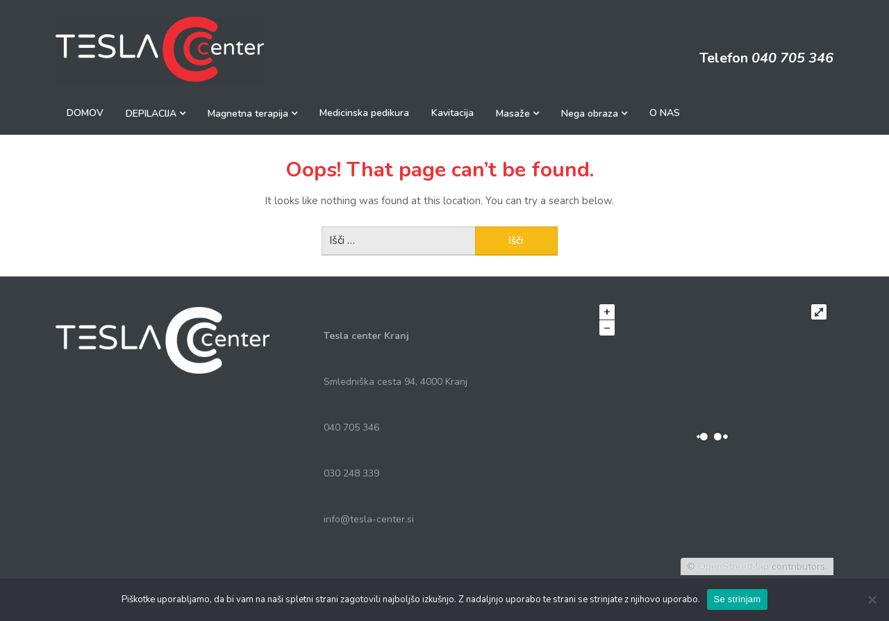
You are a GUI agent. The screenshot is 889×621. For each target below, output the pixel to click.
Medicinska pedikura (364, 112)
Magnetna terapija (248, 113)
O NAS (664, 112)
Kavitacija (452, 112)
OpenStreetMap (733, 566)
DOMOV (85, 112)
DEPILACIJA (151, 113)
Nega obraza (589, 113)
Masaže (513, 113)
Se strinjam (737, 599)
